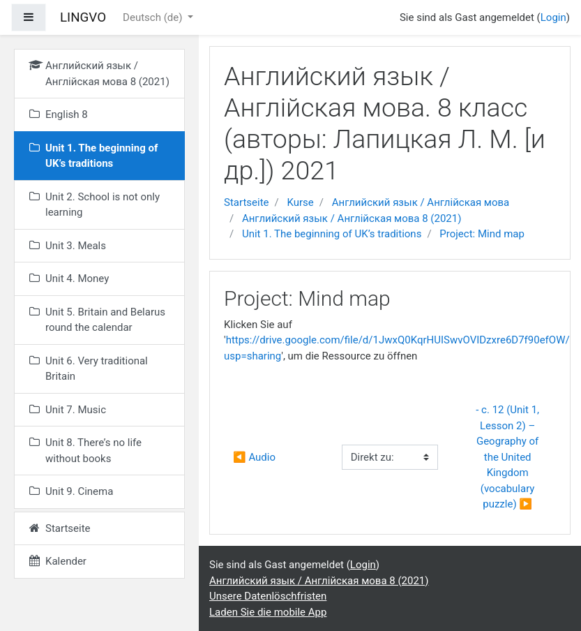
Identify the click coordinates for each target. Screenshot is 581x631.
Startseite (246, 202)
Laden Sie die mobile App (267, 612)
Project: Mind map (482, 234)
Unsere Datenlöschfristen (267, 596)
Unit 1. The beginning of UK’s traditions (331, 234)
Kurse (300, 202)
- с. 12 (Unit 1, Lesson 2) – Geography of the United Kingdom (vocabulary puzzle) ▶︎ (509, 456)
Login (553, 17)
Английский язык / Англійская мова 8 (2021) (352, 218)
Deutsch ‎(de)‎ (154, 17)
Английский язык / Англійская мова (421, 202)
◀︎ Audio (254, 457)
